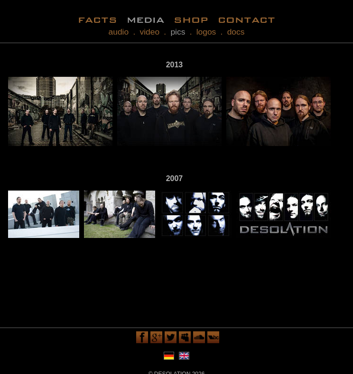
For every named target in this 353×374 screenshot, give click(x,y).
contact (246, 19)
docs (236, 31)
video (150, 31)
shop (191, 19)
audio (119, 31)
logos (206, 31)
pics (177, 31)
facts (97, 19)
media (145, 19)
